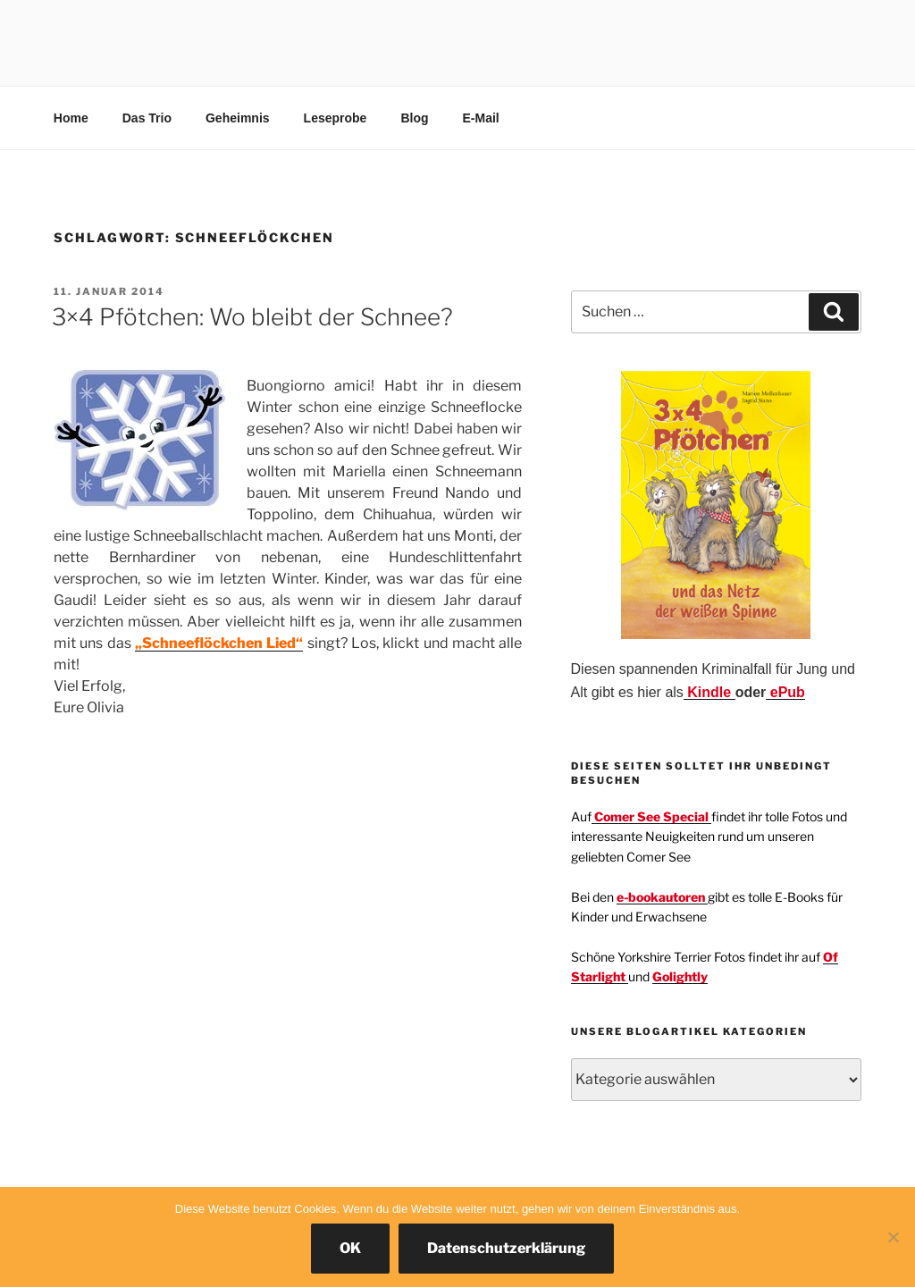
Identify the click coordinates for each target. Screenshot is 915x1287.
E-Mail (481, 118)
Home (71, 118)
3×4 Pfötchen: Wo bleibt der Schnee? (252, 317)
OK (350, 1248)
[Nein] (893, 1237)
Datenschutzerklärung (506, 1248)
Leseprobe (335, 118)
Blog (414, 118)
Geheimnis (238, 118)
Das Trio (147, 118)
